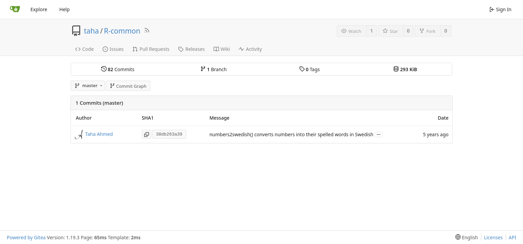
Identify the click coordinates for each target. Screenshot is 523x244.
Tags (309, 69)
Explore (38, 9)
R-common (122, 30)
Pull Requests (150, 49)
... (379, 134)
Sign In (500, 9)
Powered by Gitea (26, 237)
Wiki (222, 49)
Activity (250, 49)
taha (91, 30)
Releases (191, 49)
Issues (113, 49)
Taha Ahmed (99, 134)
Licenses (493, 237)
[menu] (465, 237)
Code (84, 49)
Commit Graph (128, 86)
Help (64, 9)
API (512, 237)
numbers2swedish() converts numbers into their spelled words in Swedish (291, 134)
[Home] (15, 9)
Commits (117, 69)
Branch (213, 69)
